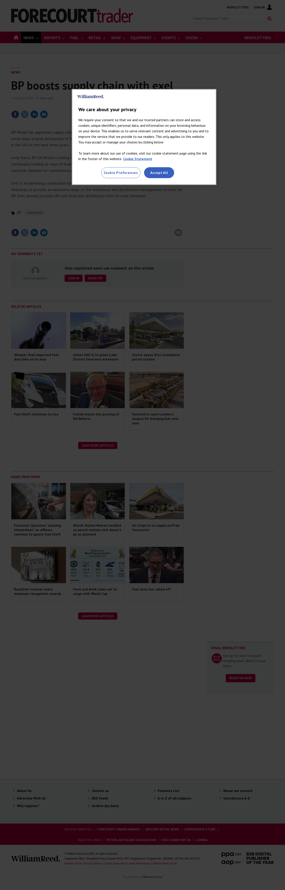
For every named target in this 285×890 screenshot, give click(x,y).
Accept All (159, 172)
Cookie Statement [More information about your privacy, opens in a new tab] (137, 159)
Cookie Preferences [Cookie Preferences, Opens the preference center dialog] (121, 172)
